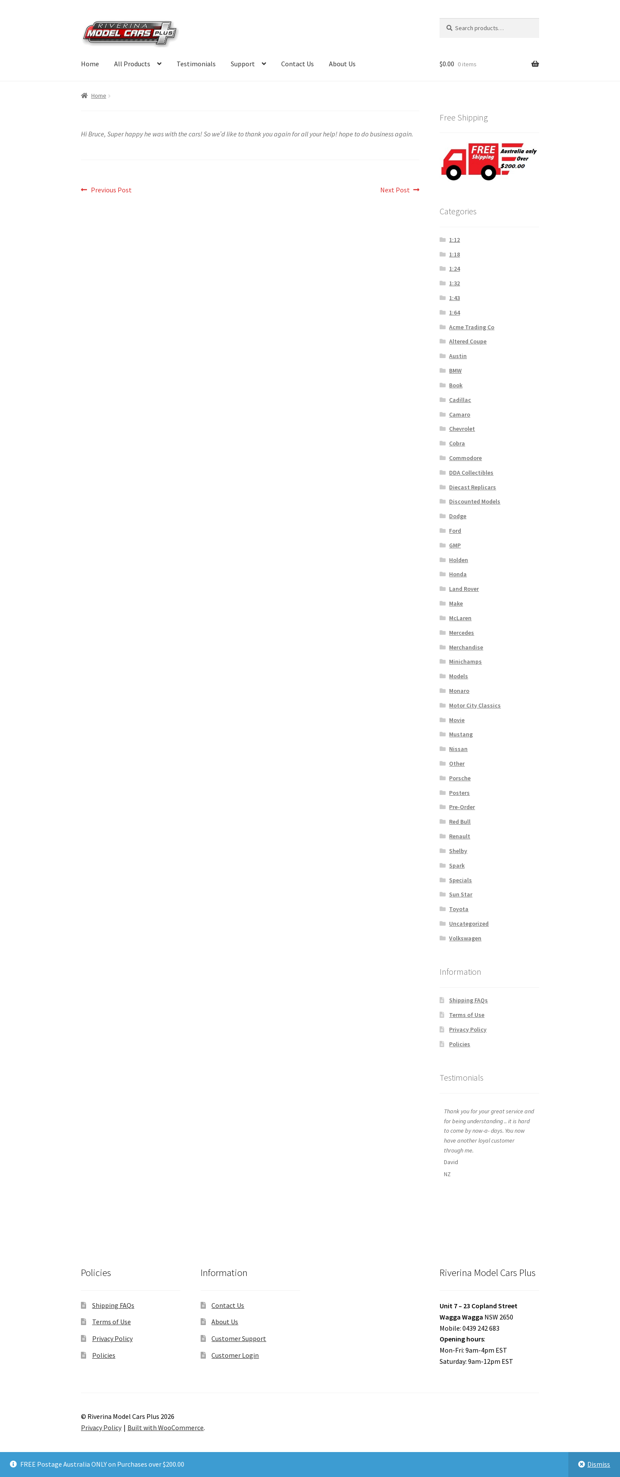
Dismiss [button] (598, 1464)
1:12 (454, 240)
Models (458, 676)
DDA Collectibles (471, 472)
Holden (458, 560)
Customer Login (235, 1355)
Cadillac (460, 400)
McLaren (460, 618)
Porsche (460, 778)
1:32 (454, 283)
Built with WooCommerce (165, 1427)
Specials (460, 880)
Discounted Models (474, 501)
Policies (459, 1044)
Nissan (458, 749)
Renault (459, 836)
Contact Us (297, 63)
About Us (342, 63)
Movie (457, 720)
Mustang (461, 734)
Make (456, 603)
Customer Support (238, 1338)
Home (90, 63)
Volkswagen (465, 938)
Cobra (457, 443)
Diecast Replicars (472, 487)
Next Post (395, 190)
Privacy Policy (468, 1029)
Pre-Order (462, 807)
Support (243, 63)
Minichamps (465, 661)
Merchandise (466, 647)
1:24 (454, 268)
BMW (455, 370)
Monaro (459, 691)
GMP (455, 545)
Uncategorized (469, 923)
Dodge (457, 516)
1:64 (454, 312)
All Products (132, 63)
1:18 (454, 254)
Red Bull (460, 821)
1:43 (454, 298)
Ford (455, 531)
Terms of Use (466, 1015)
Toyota (458, 909)
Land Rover (464, 589)
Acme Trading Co (471, 327)
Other (457, 763)
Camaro (459, 414)
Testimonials (196, 63)
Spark (457, 865)
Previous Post (111, 190)
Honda (458, 574)
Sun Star (460, 894)
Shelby (458, 851)
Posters (459, 793)
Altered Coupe (468, 341)
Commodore (465, 458)
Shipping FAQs (468, 1000)
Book (455, 385)
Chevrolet (462, 429)
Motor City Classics (475, 705)
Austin (458, 356)
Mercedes (461, 633)
